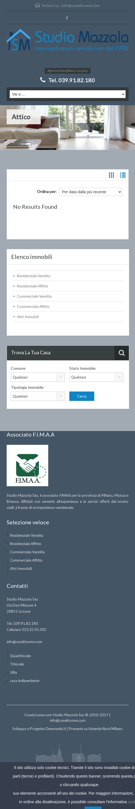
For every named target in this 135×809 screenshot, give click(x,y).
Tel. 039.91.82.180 (71, 80)
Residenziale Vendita (33, 276)
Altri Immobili (28, 316)
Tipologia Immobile (27, 387)
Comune (18, 368)
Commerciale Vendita (34, 296)
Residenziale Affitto (32, 286)
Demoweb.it (56, 728)
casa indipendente (24, 680)
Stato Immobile (82, 368)
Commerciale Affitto (33, 306)
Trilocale (17, 664)
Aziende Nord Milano (105, 728)
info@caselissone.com (81, 5)
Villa (13, 672)
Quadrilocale (20, 656)
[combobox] (38, 377)
